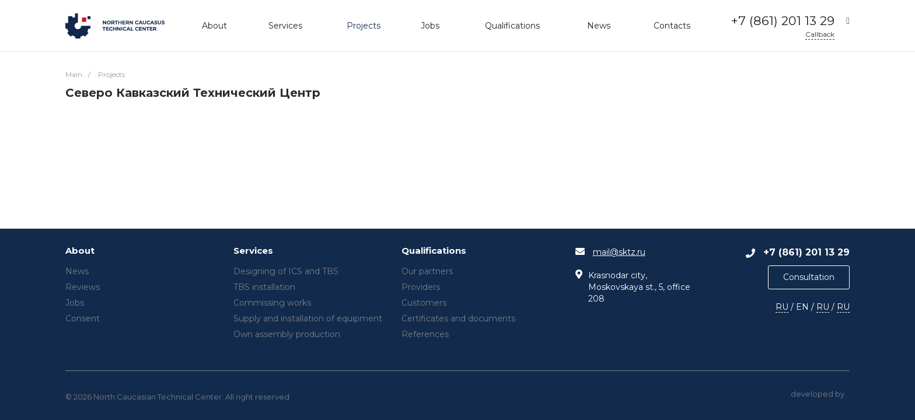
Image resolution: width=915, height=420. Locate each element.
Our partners (427, 271)
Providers (420, 287)
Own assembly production (286, 334)
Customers (423, 303)
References (425, 334)
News (77, 271)
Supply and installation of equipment (307, 318)
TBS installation (264, 287)
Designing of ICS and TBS (285, 271)
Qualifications (433, 251)
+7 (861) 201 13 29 (782, 20)
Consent (82, 318)
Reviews (82, 287)
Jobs (74, 303)
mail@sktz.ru (619, 252)
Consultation (808, 277)
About (80, 251)
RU (782, 307)
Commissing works (272, 303)
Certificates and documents (458, 318)
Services (253, 251)
